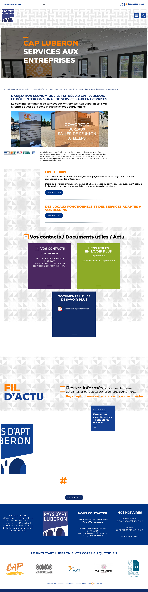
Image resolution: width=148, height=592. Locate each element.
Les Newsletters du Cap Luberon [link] (98, 260)
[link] (13, 4)
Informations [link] (99, 410)
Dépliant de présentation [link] (77, 309)
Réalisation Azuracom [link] (92, 583)
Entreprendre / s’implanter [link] (41, 89)
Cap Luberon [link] (98, 256)
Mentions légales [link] (53, 583)
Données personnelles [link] (70, 583)
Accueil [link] (7, 89)
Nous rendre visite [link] (130, 536)
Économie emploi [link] (20, 89)
